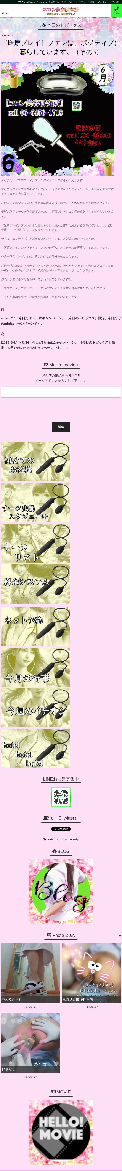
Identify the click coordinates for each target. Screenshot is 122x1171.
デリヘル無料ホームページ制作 (68, 1164)
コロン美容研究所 (61, 8)
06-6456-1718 (63, 1018)
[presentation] (32, 409)
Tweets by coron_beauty (61, 655)
